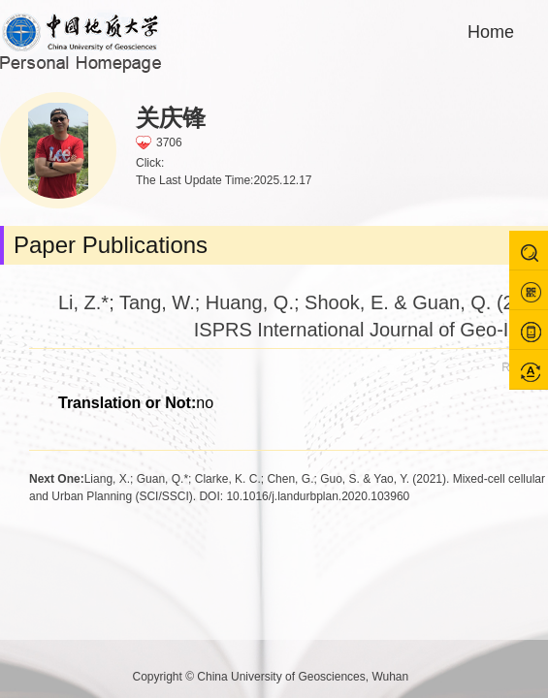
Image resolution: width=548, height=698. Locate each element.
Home (490, 32)
